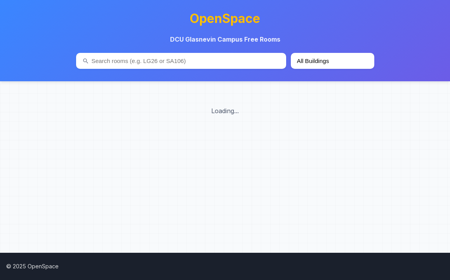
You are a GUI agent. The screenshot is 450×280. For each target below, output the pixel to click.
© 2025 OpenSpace (32, 266)
